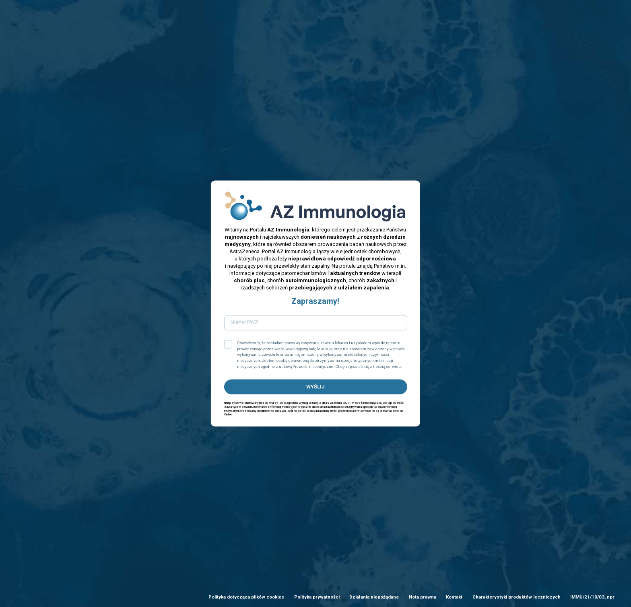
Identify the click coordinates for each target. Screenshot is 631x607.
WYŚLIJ (315, 387)
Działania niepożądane (374, 597)
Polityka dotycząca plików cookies (246, 597)
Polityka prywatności (317, 597)
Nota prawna (422, 597)
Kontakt (454, 597)
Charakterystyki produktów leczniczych (516, 597)
